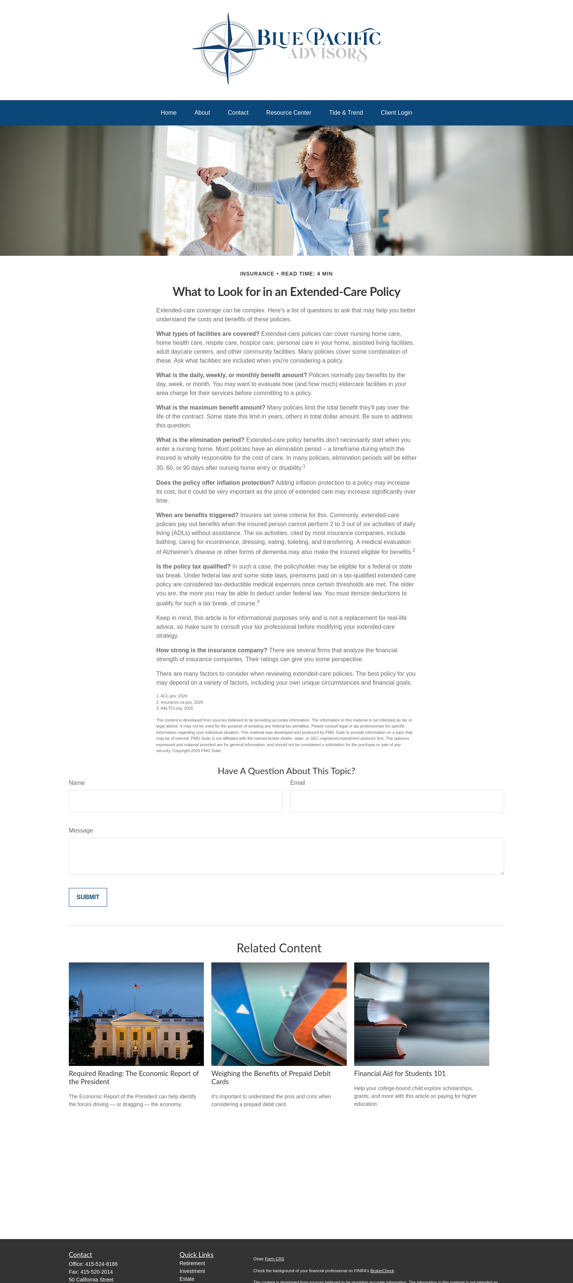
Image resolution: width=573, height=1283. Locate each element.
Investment (192, 1271)
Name (77, 783)
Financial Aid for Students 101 (400, 1073)
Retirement (192, 1263)
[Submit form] (88, 897)
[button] (169, 113)
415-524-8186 (101, 1264)
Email (297, 783)
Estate (187, 1279)
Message (81, 830)
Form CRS (274, 1259)
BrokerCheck (382, 1270)
